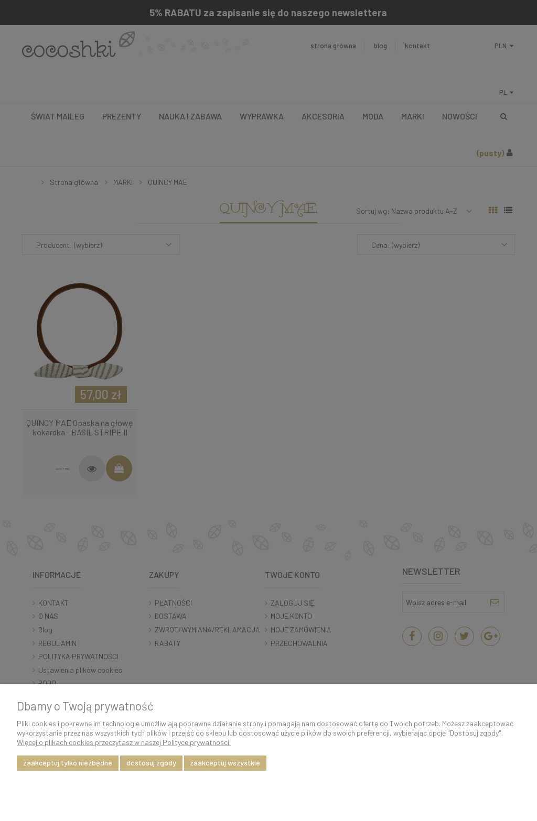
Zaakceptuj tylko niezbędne (67, 762)
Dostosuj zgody (151, 762)
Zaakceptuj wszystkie (225, 762)
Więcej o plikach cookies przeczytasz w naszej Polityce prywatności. (124, 742)
